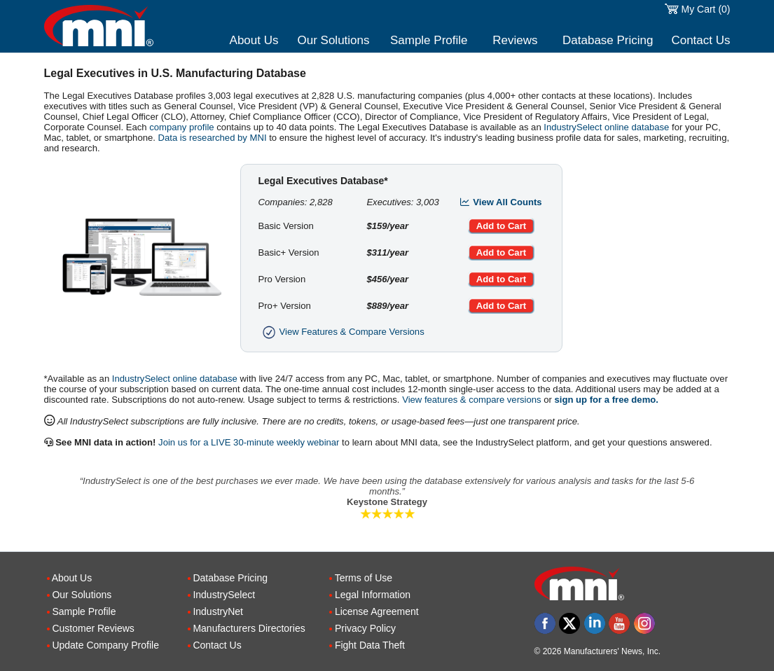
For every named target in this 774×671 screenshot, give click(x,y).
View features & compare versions (471, 399)
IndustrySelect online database (606, 127)
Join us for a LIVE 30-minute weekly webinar (248, 442)
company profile (181, 127)
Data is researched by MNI (212, 137)
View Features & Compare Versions (341, 331)
